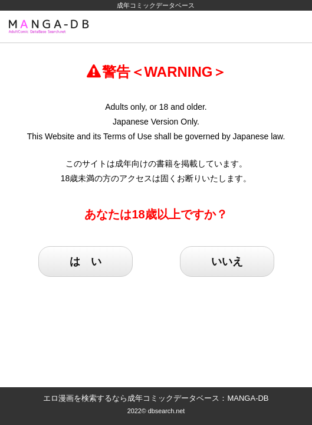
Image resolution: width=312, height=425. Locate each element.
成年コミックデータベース (156, 5)
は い (85, 261)
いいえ (227, 261)
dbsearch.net (166, 410)
